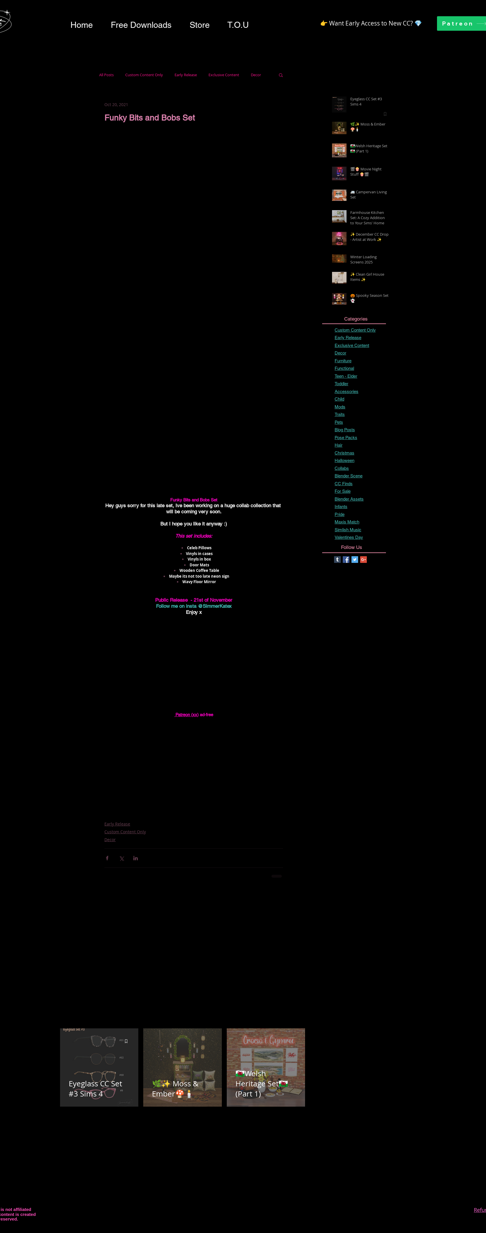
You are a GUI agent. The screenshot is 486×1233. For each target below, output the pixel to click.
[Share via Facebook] (107, 858)
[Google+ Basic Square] (363, 559)
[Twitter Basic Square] (354, 559)
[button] (141, 25)
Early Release (186, 74)
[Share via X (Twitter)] (121, 858)
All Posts (106, 74)
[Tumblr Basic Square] (337, 559)
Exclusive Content (223, 74)
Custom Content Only (144, 74)
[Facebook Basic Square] (346, 559)
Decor (256, 74)
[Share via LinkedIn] (135, 858)
